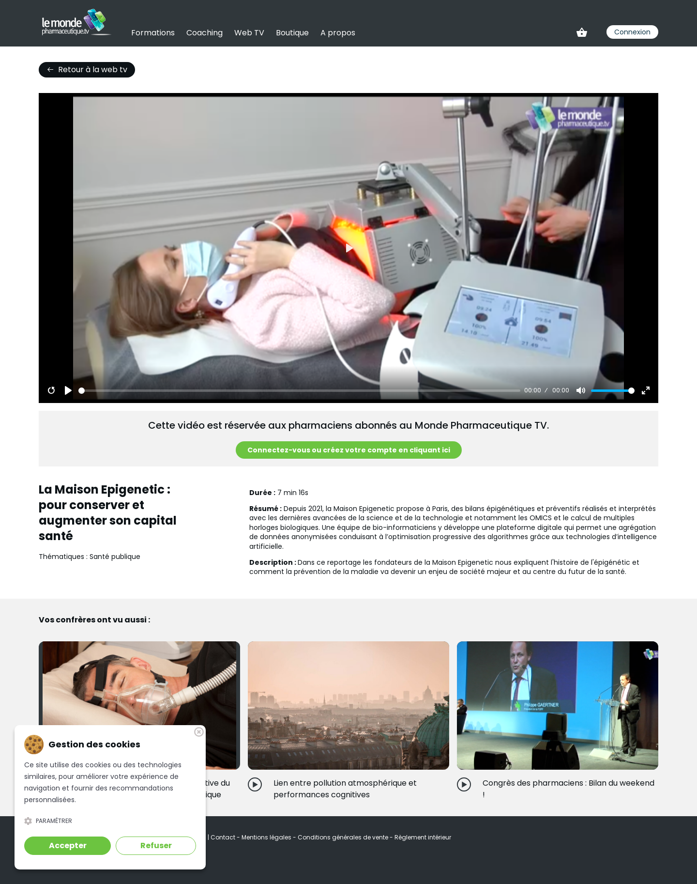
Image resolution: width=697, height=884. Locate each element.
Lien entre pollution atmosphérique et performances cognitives (345, 788)
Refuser (156, 845)
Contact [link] (224, 837)
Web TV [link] (249, 32)
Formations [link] (153, 32)
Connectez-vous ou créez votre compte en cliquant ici (348, 450)
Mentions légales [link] (267, 837)
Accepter (68, 845)
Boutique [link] (292, 32)
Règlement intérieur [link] (422, 837)
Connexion (632, 32)
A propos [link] (337, 32)
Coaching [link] (204, 32)
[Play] (68, 390)
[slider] (299, 390)
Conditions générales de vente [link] (344, 837)
